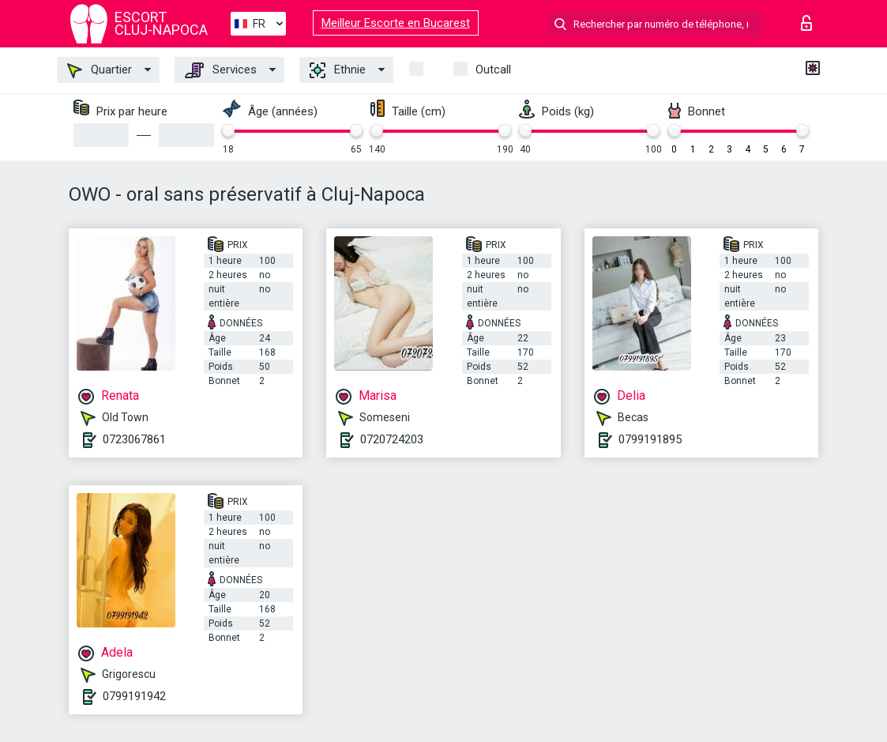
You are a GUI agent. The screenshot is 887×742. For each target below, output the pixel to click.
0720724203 (391, 439)
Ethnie (338, 70)
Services (221, 70)
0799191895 (650, 439)
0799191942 (134, 696)
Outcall (493, 69)
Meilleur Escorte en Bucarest (395, 23)
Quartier (99, 70)
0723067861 (134, 439)
